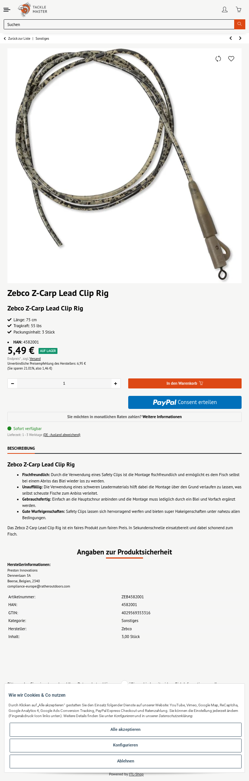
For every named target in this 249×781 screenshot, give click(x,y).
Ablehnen (125, 761)
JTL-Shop (136, 774)
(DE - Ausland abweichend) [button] (61, 435)
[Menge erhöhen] (116, 383)
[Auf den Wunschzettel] (231, 59)
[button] (225, 9)
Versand (35, 359)
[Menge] (64, 383)
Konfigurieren (125, 745)
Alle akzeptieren (125, 729)
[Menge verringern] (12, 383)
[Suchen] (119, 24)
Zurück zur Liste (19, 38)
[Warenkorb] (238, 10)
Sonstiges (130, 620)
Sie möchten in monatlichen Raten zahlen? (124, 416)
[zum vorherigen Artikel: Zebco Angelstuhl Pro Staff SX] (231, 38)
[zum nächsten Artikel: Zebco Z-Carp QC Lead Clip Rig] (241, 38)
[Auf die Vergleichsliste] (218, 59)
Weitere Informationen (162, 416)
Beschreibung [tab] (21, 448)
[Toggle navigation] (7, 9)
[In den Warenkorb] (185, 383)
